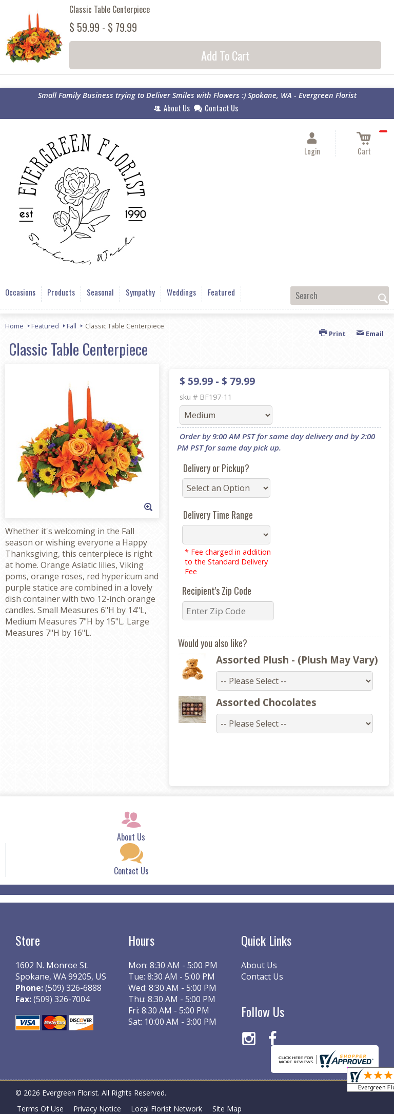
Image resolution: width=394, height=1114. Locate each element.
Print (332, 333)
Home (14, 325)
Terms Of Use (41, 1108)
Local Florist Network (172, 1108)
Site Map (235, 1108)
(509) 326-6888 (73, 987)
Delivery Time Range (218, 514)
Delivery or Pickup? (216, 468)
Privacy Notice (101, 1108)
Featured (45, 325)
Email (370, 333)
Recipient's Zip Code (216, 590)
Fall (71, 325)
